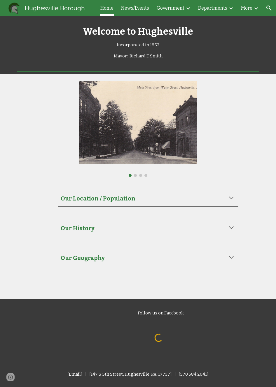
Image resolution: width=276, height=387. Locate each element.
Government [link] (170, 8)
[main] (138, 42)
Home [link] (106, 8)
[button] (269, 8)
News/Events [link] (135, 8)
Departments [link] (212, 8)
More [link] (246, 8)
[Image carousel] (138, 129)
